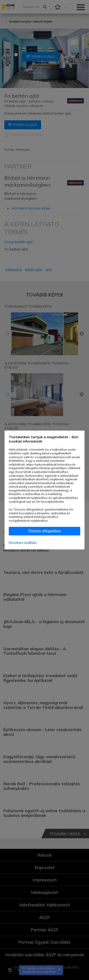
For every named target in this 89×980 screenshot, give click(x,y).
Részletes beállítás (23, 543)
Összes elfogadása (44, 531)
